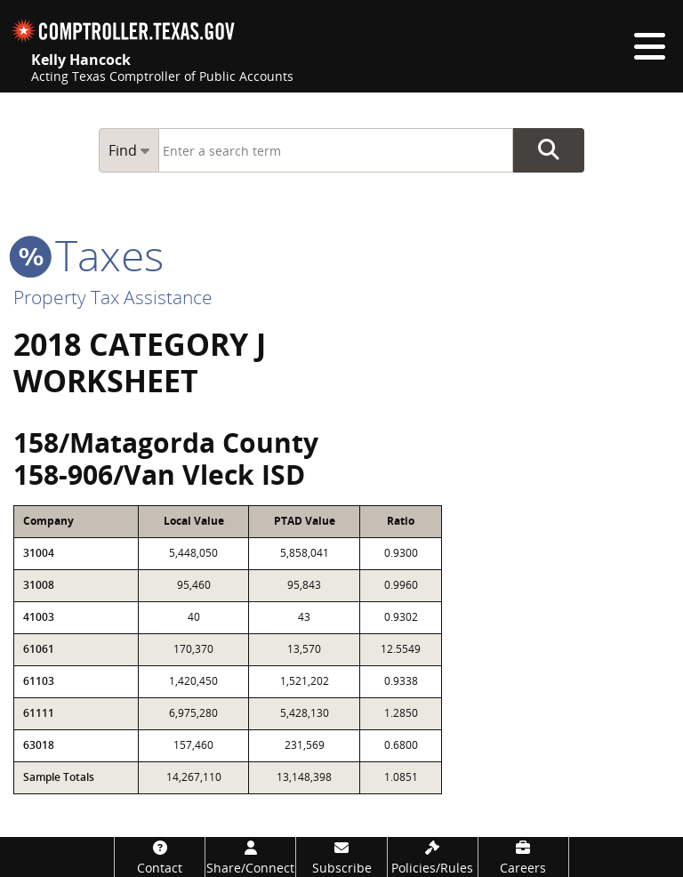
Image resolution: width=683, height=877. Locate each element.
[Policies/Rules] (433, 857)
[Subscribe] (341, 857)
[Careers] (523, 857)
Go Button (548, 150)
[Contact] (160, 857)
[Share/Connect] (250, 857)
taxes (88, 255)
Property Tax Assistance (113, 297)
